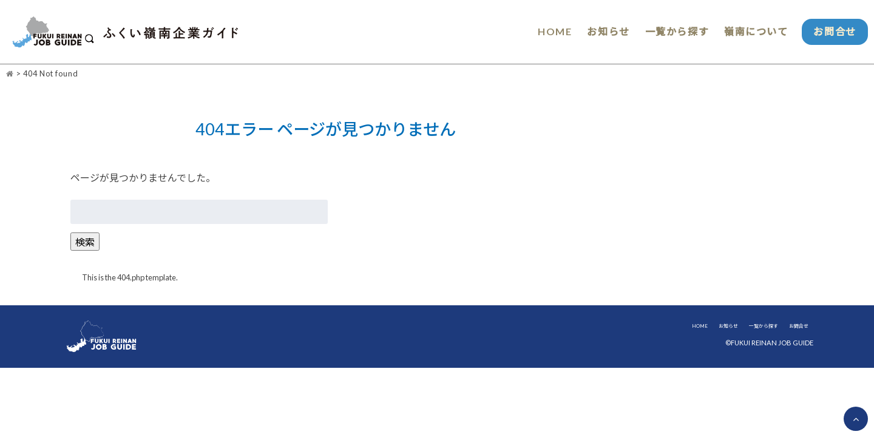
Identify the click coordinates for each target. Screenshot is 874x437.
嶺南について (748, 32)
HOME (541, 32)
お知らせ (596, 32)
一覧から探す (667, 32)
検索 (85, 242)
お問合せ (831, 32)
